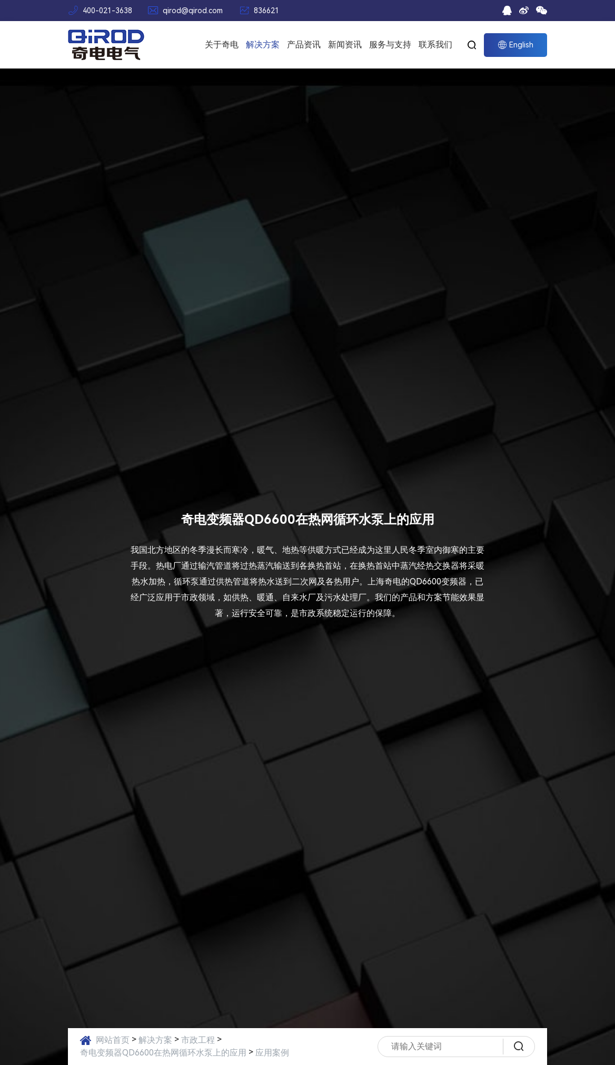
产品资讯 (304, 45)
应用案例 (272, 1053)
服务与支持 (390, 45)
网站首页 (113, 1040)
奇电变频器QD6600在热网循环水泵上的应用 (163, 1053)
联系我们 (435, 45)
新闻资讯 (345, 45)
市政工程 (198, 1040)
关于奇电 (222, 45)
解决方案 (263, 45)
